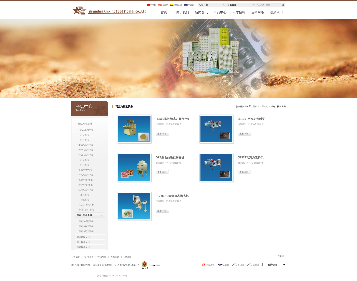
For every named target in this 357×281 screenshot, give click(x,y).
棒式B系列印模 (86, 174)
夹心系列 (84, 134)
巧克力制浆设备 (86, 226)
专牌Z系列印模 (86, 184)
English (163, 5)
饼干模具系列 (83, 242)
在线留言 (115, 257)
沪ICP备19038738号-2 (128, 265)
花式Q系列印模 (86, 129)
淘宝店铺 (210, 265)
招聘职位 (88, 257)
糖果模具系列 (83, 247)
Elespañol (176, 5)
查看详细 (161, 133)
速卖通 (256, 265)
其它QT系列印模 (86, 204)
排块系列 (84, 194)
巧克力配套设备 (86, 231)
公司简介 (75, 257)
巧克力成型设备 (86, 221)
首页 (164, 12)
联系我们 (276, 12)
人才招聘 (238, 12)
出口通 (241, 265)
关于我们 (182, 12)
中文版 (151, 5)
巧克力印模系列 (84, 123)
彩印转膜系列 (83, 237)
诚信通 (225, 265)
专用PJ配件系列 (86, 209)
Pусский (189, 5)
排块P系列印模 (86, 154)
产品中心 (220, 12)
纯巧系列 (84, 139)
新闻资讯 (201, 12)
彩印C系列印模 (86, 149)
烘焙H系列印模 (86, 189)
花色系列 (84, 199)
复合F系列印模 (86, 179)
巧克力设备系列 (84, 215)
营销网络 (257, 12)
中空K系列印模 (86, 144)
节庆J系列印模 (85, 169)
